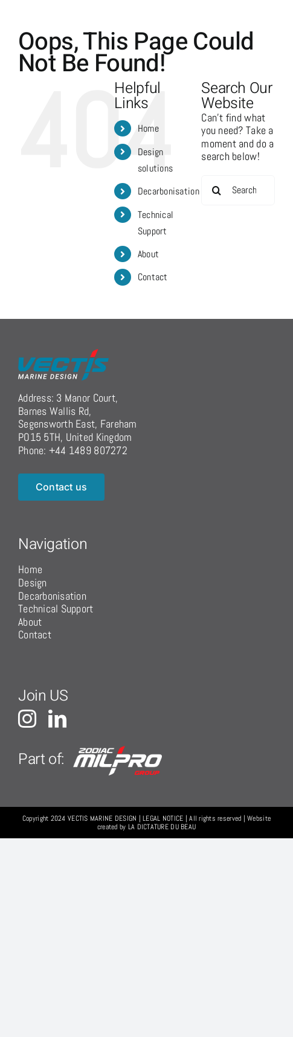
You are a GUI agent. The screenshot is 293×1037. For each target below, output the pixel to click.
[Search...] (238, 190)
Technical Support (56, 608)
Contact (153, 277)
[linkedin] (57, 719)
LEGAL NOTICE (163, 818)
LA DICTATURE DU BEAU (162, 827)
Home (148, 128)
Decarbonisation (168, 191)
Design (32, 582)
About (148, 254)
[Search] (216, 190)
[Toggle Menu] (261, 13)
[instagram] (27, 719)
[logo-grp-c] (118, 751)
